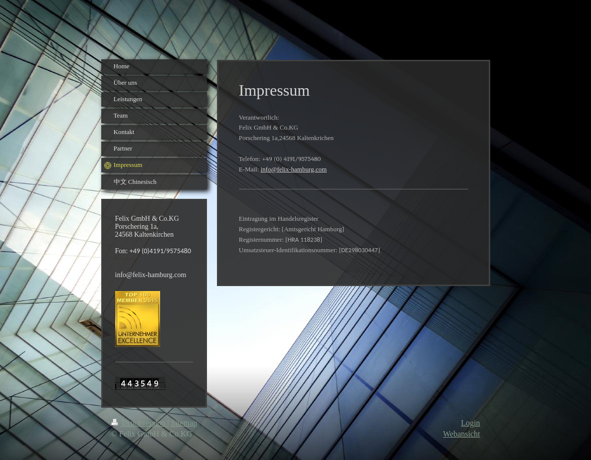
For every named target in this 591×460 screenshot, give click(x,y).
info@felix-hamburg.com (294, 169)
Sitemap (184, 423)
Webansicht (461, 434)
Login (470, 423)
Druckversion (139, 423)
